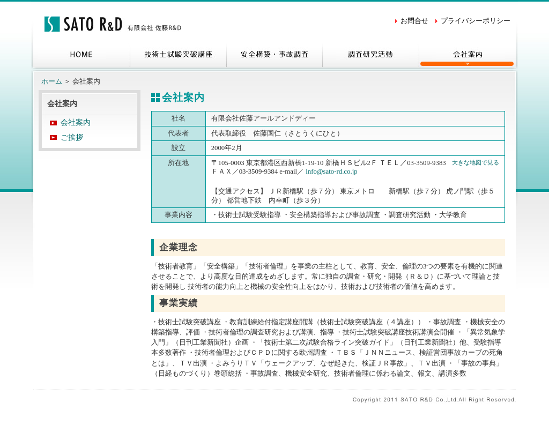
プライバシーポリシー (475, 21)
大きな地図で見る (475, 163)
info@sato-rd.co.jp (331, 171)
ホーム (51, 81)
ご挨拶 (72, 137)
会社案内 (76, 122)
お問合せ (414, 21)
